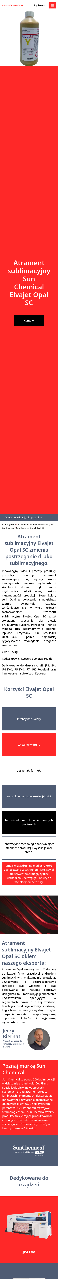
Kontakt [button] (29, 320)
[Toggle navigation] (52, 5)
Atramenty (23, 524)
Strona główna (9, 524)
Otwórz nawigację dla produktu (23, 517)
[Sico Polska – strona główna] (5, 5)
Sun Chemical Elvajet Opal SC (30, 528)
